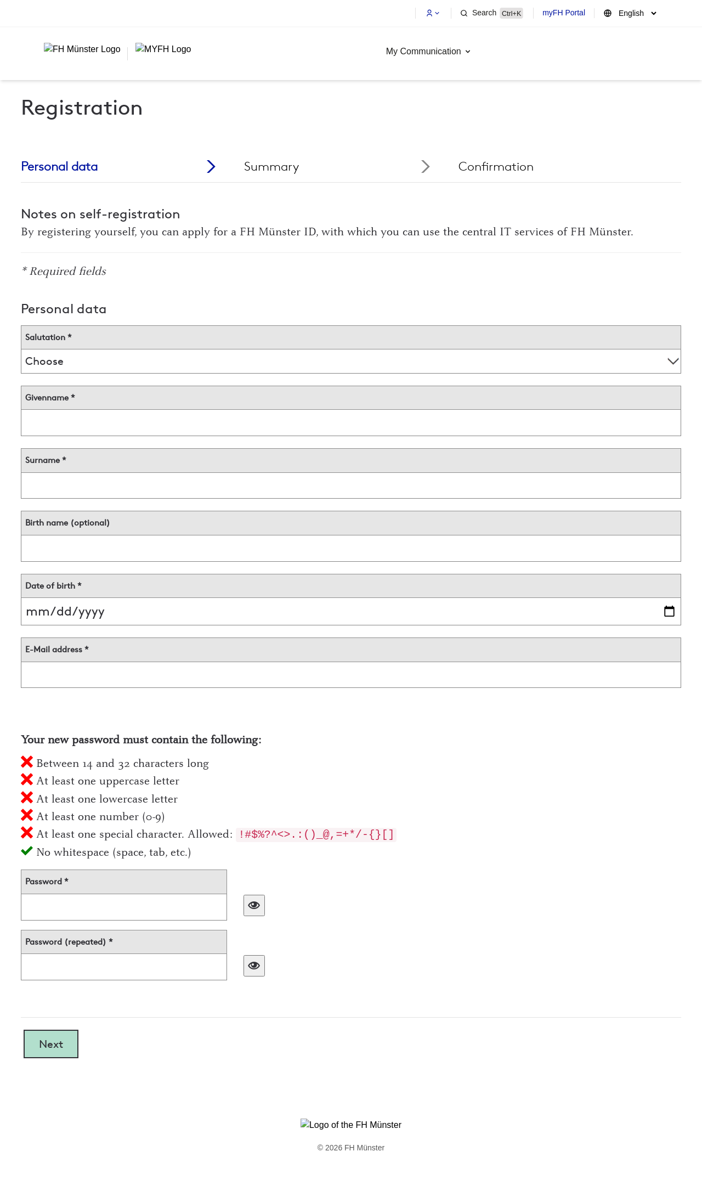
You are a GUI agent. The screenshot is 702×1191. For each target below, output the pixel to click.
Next (51, 1044)
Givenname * (50, 398)
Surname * (45, 460)
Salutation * (48, 337)
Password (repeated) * (69, 942)
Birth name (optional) (67, 523)
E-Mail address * (57, 649)
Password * (47, 882)
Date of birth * (53, 586)
